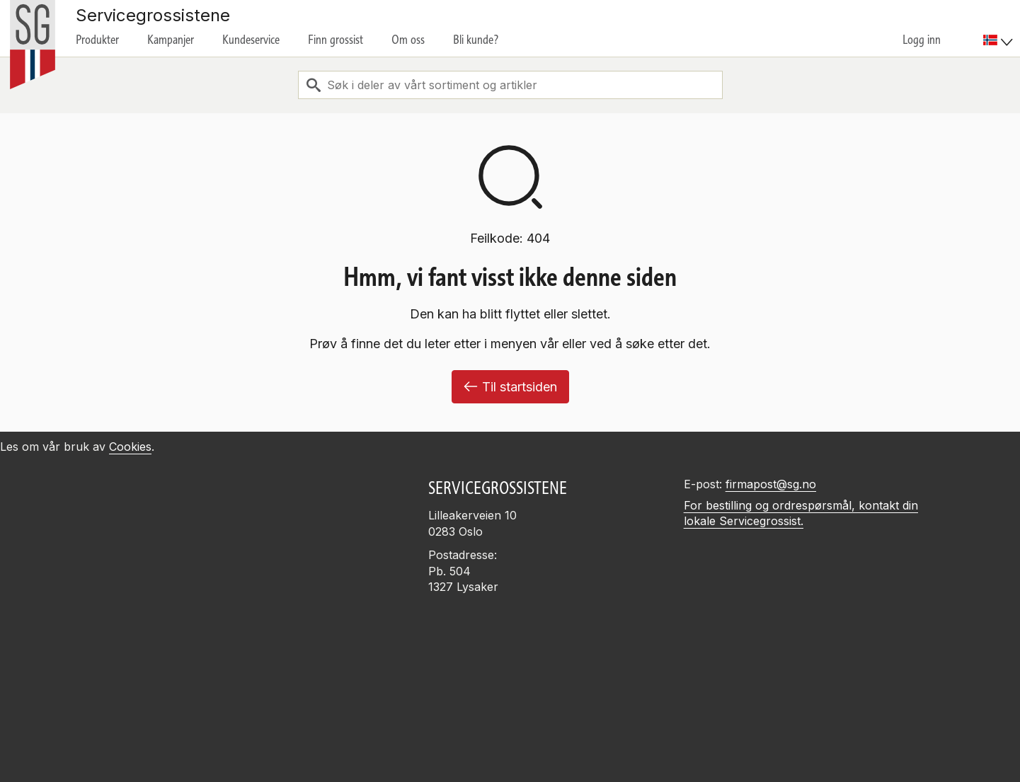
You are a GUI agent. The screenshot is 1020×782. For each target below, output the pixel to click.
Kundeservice (251, 39)
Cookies (130, 446)
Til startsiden (510, 386)
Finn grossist (335, 39)
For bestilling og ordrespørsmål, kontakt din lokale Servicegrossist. (801, 513)
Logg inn (921, 39)
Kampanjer (170, 39)
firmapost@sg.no (771, 484)
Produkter (97, 39)
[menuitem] (999, 28)
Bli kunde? (476, 39)
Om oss (408, 39)
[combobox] (510, 85)
